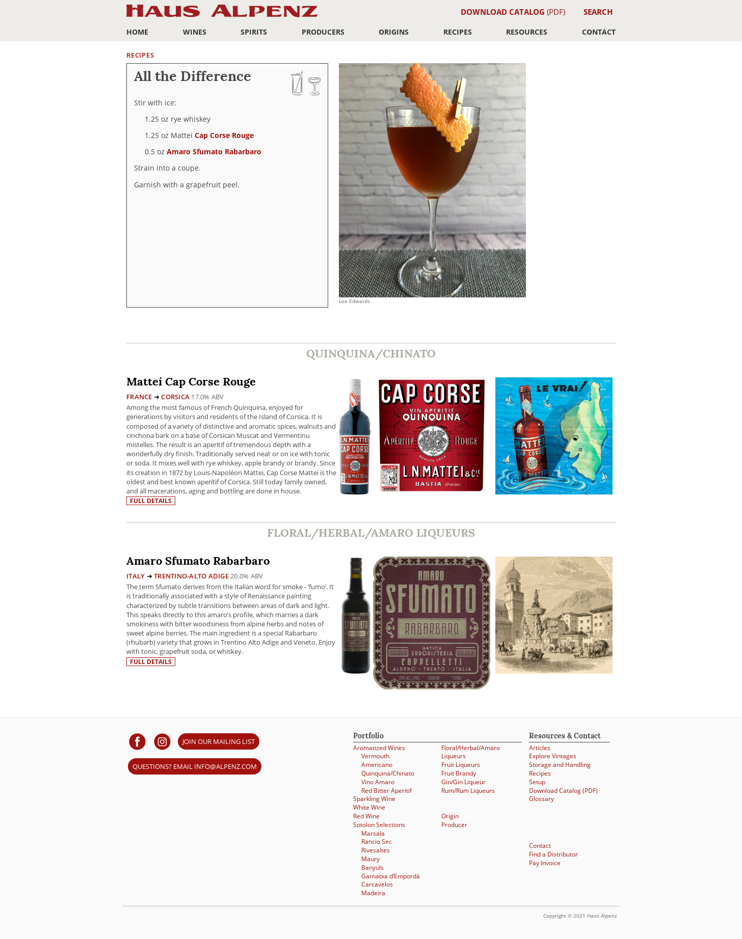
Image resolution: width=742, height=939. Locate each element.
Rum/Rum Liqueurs (468, 790)
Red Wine (366, 816)
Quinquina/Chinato (387, 773)
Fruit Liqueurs (460, 764)
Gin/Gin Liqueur (463, 782)
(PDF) (513, 12)
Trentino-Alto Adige (191, 576)
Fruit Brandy (458, 773)
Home (137, 32)
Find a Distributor (553, 854)
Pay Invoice (545, 863)
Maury (370, 858)
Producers (323, 32)
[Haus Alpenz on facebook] (137, 741)
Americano (376, 764)
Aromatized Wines (379, 747)
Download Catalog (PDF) (563, 790)
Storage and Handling (560, 764)
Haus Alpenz (221, 17)
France (139, 396)
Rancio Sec (376, 841)
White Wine (369, 807)
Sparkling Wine (374, 798)
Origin (450, 816)
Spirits (254, 32)
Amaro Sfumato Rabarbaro (214, 151)
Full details (151, 500)
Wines (194, 32)
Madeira (373, 893)
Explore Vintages (552, 756)
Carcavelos (377, 884)
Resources (526, 32)
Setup (537, 782)
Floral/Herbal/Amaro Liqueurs (470, 752)
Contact (599, 32)
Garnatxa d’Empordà (390, 876)
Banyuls (372, 867)
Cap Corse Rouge (224, 135)
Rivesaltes (375, 850)
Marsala (373, 833)
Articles (539, 747)
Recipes (457, 32)
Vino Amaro (377, 782)
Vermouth (375, 756)
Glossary (541, 798)
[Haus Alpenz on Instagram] (162, 741)
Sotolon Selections (379, 824)
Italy (135, 576)
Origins (394, 32)
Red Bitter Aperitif (386, 790)
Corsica (175, 396)
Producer (454, 824)
